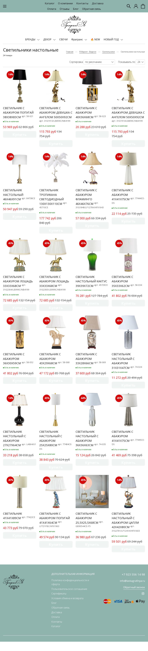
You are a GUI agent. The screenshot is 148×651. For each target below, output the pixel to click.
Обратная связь (91, 9)
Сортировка (76, 62)
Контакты (82, 3)
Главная (69, 51)
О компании (65, 3)
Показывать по (126, 62)
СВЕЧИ (63, 39)
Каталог (49, 3)
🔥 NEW (95, 39)
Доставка (97, 3)
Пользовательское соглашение (69, 598)
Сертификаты (58, 603)
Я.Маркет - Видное (87, 51)
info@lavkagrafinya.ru (132, 590)
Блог (75, 9)
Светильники (108, 51)
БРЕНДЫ (30, 39)
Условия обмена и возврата (67, 607)
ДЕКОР (47, 39)
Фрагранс (77, 39)
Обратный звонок (134, 596)
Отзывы (64, 9)
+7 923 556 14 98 (133, 584)
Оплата (51, 9)
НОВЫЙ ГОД (111, 39)
